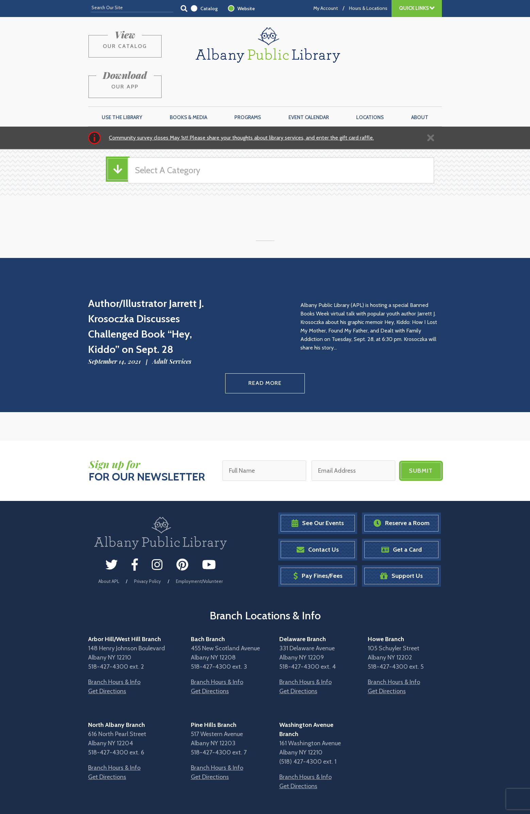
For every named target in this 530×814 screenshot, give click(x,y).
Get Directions (107, 659)
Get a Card (401, 517)
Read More (265, 351)
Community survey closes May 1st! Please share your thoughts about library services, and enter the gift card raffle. (241, 105)
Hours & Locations (368, 8)
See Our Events (318, 491)
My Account (325, 8)
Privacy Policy (147, 549)
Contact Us (318, 517)
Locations (370, 85)
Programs (247, 85)
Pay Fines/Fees (318, 544)
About (419, 85)
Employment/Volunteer (199, 549)
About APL (108, 549)
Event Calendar (308, 85)
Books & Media (188, 85)
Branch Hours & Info (114, 649)
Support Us (401, 544)
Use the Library (122, 85)
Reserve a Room (402, 491)
